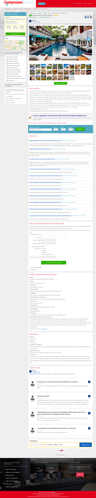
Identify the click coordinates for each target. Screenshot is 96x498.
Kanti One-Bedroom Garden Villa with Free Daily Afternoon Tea (45, 202)
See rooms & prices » (60, 83)
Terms (35, 269)
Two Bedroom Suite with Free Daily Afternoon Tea (42, 159)
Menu (90, 3)
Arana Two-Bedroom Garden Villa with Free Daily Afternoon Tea (45, 182)
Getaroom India (10, 475)
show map (48, 17)
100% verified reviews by (48, 492)
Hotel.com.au (9, 484)
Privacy (32, 269)
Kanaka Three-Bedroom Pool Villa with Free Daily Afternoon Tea (45, 189)
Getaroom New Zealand (12, 481)
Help (85, 3)
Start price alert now (53, 262)
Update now (44, 329)
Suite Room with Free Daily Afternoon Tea (40, 149)
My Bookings (78, 3)
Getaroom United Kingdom (13, 472)
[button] (63, 445)
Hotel (30, 15)
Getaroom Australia (11, 469)
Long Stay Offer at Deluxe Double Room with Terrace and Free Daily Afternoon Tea (50, 215)
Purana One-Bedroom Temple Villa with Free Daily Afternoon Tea (45, 209)
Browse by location (51, 471)
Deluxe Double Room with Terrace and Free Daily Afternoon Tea (45, 140)
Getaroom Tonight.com (12, 478)
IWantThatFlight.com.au (12, 487)
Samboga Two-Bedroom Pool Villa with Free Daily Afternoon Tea (45, 175)
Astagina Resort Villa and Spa (43, 15)
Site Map (51, 468)
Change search (86, 444)
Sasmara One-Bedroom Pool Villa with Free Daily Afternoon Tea (45, 195)
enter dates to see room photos (69, 140)
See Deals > (80, 129)
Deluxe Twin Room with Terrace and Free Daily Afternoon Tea (45, 169)
